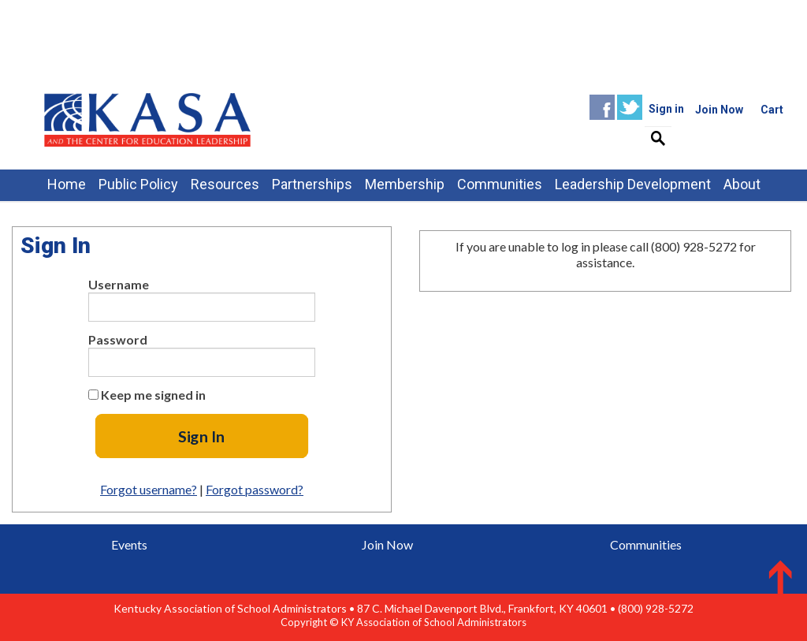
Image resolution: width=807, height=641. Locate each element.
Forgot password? (254, 489)
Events (129, 544)
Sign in (666, 108)
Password (117, 339)
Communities (646, 544)
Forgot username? (148, 489)
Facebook (602, 107)
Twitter (629, 107)
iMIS (147, 119)
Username (118, 284)
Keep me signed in (153, 394)
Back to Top (765, 576)
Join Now (387, 544)
